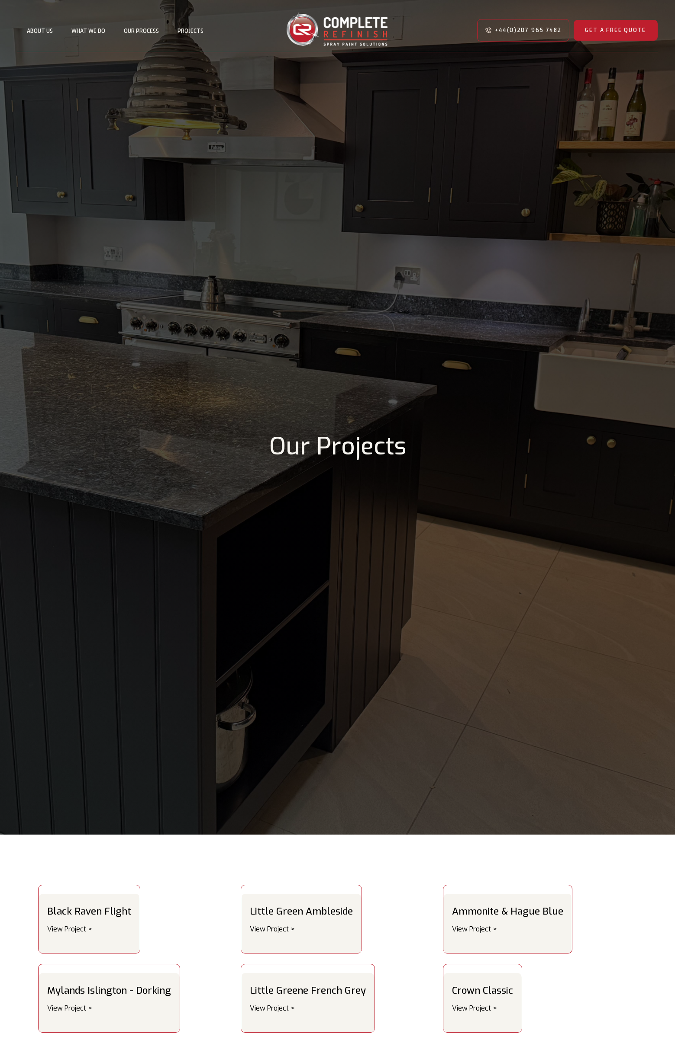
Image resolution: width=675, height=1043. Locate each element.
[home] (337, 30)
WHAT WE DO (88, 31)
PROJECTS (190, 31)
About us (40, 31)
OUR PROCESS (141, 31)
